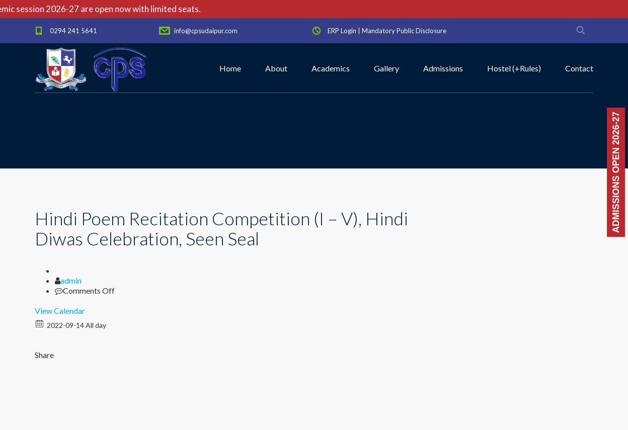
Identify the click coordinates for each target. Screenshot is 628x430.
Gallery (386, 68)
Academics (330, 68)
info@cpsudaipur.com (206, 31)
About (276, 68)
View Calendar (60, 310)
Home (230, 68)
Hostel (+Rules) (514, 68)
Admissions (443, 68)
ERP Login (342, 31)
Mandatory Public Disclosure (404, 31)
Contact (579, 68)
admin (71, 280)
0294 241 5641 (73, 31)
